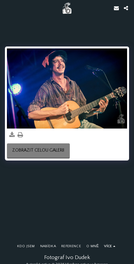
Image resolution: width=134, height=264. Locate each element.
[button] (7, 8)
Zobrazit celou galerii (38, 150)
